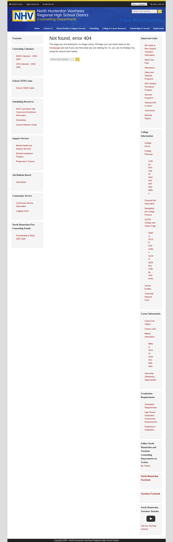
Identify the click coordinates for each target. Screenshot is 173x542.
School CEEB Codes (25, 88)
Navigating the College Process (150, 211)
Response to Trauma (25, 161)
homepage (54, 48)
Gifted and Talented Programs (149, 75)
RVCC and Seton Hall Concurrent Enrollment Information (26, 112)
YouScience (150, 110)
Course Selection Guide (26, 125)
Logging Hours (22, 211)
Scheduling (21, 120)
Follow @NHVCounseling (142, 20)
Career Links (150, 329)
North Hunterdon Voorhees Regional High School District (62, 15)
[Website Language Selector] (139, 4)
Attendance (150, 68)
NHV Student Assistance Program (150, 87)
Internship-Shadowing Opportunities (150, 376)
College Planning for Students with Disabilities (150, 177)
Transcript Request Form (149, 297)
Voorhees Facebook (150, 493)
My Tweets (145, 466)
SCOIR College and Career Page (150, 222)
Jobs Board (21, 182)
